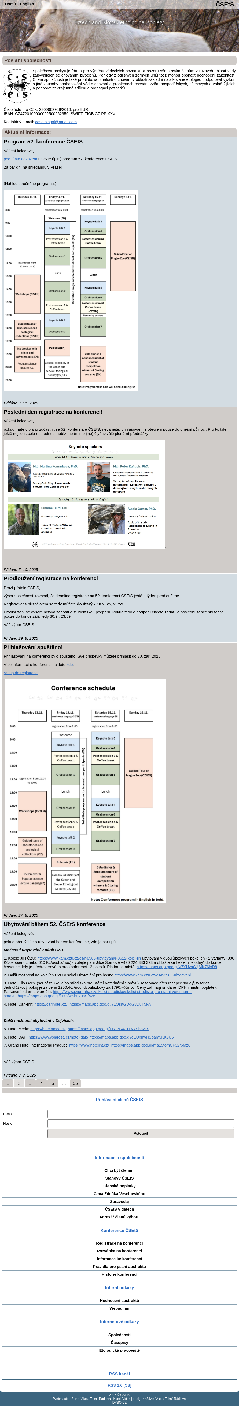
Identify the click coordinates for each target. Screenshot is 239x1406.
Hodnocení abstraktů (119, 1300)
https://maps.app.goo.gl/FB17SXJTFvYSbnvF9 (108, 1029)
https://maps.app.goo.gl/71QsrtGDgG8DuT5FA (110, 1004)
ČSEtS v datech (119, 1209)
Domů (10, 4)
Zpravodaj (119, 1201)
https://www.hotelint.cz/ (89, 1045)
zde (70, 664)
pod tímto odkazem (20, 159)
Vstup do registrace (21, 673)
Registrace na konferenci (119, 1243)
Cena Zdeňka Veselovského (119, 1194)
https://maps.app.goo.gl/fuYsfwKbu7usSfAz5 (56, 996)
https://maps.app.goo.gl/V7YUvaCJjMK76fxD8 (177, 967)
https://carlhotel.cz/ (51, 1004)
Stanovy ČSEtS (119, 1178)
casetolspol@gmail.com (56, 122)
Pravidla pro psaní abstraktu (119, 1266)
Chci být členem (119, 1170)
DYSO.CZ (119, 1402)
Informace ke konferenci (119, 1259)
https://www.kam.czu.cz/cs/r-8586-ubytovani (152, 975)
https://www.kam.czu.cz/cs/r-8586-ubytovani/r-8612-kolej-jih (89, 958)
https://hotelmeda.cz (47, 1029)
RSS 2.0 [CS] (119, 1385)
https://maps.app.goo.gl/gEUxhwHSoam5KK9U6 (131, 1037)
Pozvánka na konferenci (119, 1251)
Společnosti (119, 1335)
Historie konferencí (119, 1274)
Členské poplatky (119, 1186)
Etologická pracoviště (119, 1350)
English (27, 4)
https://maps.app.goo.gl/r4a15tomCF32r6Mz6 (150, 1045)
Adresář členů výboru (119, 1217)
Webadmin (120, 1308)
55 (75, 1083)
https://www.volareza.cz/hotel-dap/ (58, 1037)
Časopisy (119, 1342)
